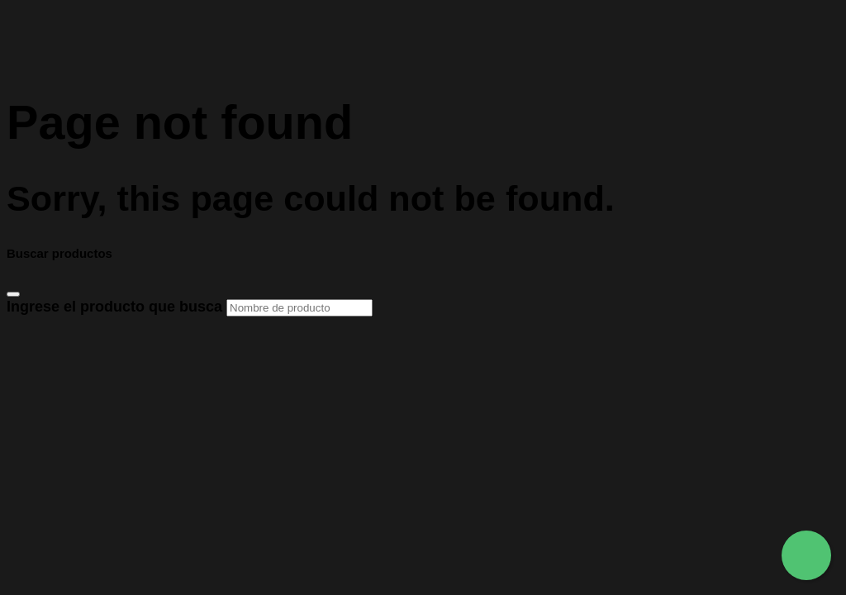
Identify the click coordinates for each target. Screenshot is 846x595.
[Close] (13, 294)
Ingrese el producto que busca (190, 306)
